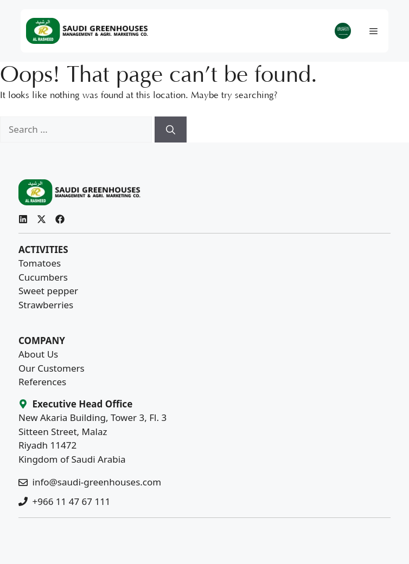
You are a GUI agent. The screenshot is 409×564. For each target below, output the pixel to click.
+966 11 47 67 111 (72, 501)
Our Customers (51, 368)
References (42, 381)
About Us (38, 354)
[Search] (171, 129)
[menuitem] (342, 31)
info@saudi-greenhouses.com (97, 482)
